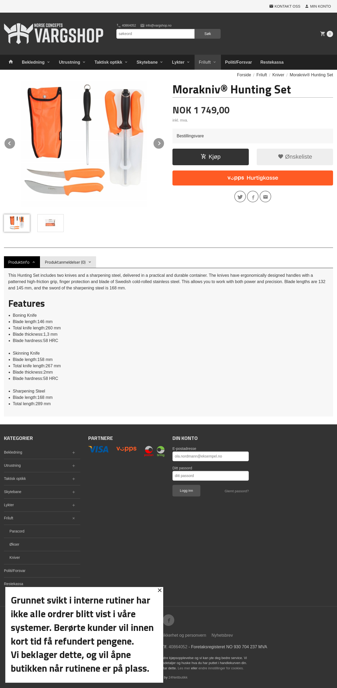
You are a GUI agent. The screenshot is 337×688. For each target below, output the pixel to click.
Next (164, 142)
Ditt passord (182, 468)
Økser (14, 544)
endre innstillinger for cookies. (221, 668)
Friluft (205, 62)
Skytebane (147, 62)
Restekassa (272, 62)
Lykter (178, 62)
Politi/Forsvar (238, 62)
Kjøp (210, 156)
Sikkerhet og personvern (183, 635)
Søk (207, 34)
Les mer (184, 668)
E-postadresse (184, 448)
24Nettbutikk (177, 677)
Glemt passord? (237, 491)
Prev (15, 142)
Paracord (16, 531)
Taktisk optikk (108, 62)
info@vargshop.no (155, 25)
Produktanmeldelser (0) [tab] (65, 262)
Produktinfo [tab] (18, 262)
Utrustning (69, 62)
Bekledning (33, 62)
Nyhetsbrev (222, 635)
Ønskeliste (295, 156)
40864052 (126, 25)
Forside (244, 75)
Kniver (14, 557)
